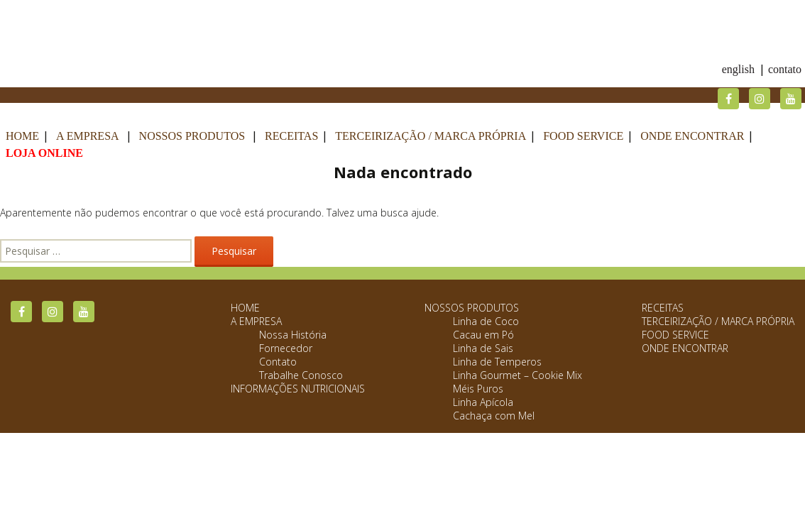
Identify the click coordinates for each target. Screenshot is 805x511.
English (738, 69)
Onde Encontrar (692, 136)
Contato (784, 69)
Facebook (728, 98)
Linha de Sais (483, 348)
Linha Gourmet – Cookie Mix (517, 375)
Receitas (291, 136)
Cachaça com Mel (494, 415)
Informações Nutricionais (298, 388)
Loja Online (44, 153)
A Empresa (87, 136)
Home (22, 136)
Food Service (583, 136)
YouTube (790, 98)
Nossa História (293, 334)
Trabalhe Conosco (301, 375)
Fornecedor (285, 348)
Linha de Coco (486, 321)
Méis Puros (478, 388)
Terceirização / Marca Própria (430, 136)
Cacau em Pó (483, 334)
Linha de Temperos (497, 361)
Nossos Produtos (192, 136)
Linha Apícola (483, 402)
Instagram (759, 98)
